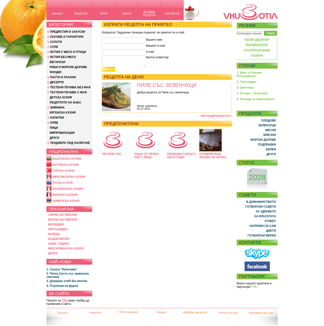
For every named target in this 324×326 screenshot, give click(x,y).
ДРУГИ (54, 138)
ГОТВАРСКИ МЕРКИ (262, 235)
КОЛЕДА (54, 234)
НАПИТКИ (57, 117)
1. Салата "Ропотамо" (61, 269)
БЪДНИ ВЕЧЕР (59, 239)
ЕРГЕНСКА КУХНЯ (63, 112)
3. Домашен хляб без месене (66, 281)
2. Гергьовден (246, 81)
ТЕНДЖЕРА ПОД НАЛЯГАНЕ (70, 143)
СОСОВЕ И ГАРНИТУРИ (67, 36)
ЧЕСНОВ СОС (111, 154)
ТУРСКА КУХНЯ (63, 171)
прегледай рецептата (216, 115)
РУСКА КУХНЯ (62, 183)
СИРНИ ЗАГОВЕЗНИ (62, 215)
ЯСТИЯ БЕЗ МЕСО (63, 57)
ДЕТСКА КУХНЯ (61, 97)
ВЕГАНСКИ (57, 62)
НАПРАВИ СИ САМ (263, 226)
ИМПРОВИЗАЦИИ (62, 132)
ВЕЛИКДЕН (56, 224)
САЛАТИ (56, 42)
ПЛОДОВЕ (268, 120)
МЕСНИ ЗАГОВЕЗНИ (62, 219)
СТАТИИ (247, 65)
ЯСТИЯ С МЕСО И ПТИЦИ (68, 52)
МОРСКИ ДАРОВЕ (263, 139)
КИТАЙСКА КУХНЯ (65, 164)
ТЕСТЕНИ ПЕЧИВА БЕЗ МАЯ (70, 87)
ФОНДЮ (55, 72)
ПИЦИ (54, 127)
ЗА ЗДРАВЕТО (266, 211)
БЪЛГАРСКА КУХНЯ (66, 158)
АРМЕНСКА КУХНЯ (65, 201)
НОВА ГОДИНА (58, 243)
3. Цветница (245, 87)
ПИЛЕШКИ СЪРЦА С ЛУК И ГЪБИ (181, 155)
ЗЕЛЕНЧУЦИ (267, 125)
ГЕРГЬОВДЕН (58, 229)
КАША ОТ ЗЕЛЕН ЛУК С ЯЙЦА (146, 155)
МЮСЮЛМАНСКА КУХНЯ (66, 248)
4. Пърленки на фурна (62, 286)
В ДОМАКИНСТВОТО (261, 202)
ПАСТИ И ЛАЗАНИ (63, 77)
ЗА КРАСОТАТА (265, 216)
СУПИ (54, 47)
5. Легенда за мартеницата (255, 99)
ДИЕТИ (271, 230)
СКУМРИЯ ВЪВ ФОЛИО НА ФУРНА (212, 155)
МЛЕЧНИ (269, 135)
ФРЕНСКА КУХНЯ (64, 195)
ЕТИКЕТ (270, 221)
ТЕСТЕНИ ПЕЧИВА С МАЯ (68, 92)
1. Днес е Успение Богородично (249, 74)
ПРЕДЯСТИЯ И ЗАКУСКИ (67, 31)
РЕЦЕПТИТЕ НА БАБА (65, 102)
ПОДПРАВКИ (267, 144)
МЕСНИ (270, 130)
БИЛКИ (271, 149)
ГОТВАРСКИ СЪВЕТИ (260, 206)
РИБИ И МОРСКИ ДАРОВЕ (68, 67)
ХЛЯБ (54, 122)
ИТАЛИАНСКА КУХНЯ (67, 189)
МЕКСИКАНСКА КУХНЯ (68, 177)
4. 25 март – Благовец (252, 93)
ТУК (64, 300)
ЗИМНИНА (57, 107)
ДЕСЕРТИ (57, 82)
